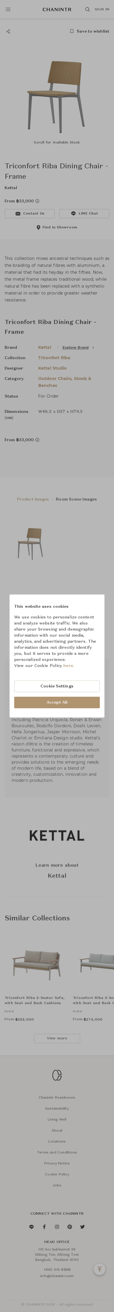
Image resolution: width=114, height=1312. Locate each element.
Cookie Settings (57, 686)
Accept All (57, 702)
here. (68, 666)
